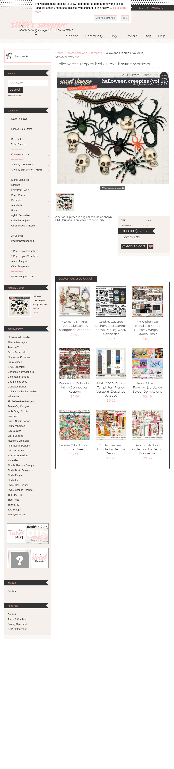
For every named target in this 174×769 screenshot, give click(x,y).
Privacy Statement (17, 624)
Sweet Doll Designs (18, 485)
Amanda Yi (13, 347)
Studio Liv (13, 480)
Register (158, 8)
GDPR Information (17, 629)
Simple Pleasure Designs (21, 465)
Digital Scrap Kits (20, 179)
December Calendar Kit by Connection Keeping (74, 387)
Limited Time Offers (21, 129)
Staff (147, 36)
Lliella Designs (15, 435)
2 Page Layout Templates (24, 256)
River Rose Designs (18, 455)
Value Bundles (19, 144)
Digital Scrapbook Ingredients (23, 391)
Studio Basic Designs (19, 470)
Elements (95, 53)
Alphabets (16, 205)
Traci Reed (13, 499)
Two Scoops (14, 509)
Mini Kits (15, 185)
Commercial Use (76, 53)
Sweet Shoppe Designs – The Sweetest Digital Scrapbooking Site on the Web (44, 26)
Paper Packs (18, 195)
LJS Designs (14, 431)
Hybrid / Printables (21, 215)
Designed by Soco (17, 381)
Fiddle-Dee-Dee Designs (21, 401)
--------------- (17, 123)
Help (161, 36)
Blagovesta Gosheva (19, 357)
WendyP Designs (17, 514)
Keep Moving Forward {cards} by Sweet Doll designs (147, 387)
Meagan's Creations (18, 440)
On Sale (12, 591)
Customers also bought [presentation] (76, 279)
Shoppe (72, 36)
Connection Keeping (18, 376)
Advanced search (14, 96)
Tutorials (130, 36)
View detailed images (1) (113, 188)
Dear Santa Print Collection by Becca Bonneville (147, 449)
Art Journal (17, 235)
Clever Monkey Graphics (21, 372)
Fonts (14, 210)
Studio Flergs (15, 475)
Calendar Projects (20, 220)
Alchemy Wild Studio (19, 337)
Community (94, 36)
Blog (113, 36)
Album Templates (20, 261)
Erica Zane (13, 396)
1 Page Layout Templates (24, 251)
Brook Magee (15, 362)
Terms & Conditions (18, 619)
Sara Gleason (15, 460)
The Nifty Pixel (15, 494)
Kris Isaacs (13, 416)
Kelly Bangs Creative (19, 411)
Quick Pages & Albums (23, 225)
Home (59, 53)
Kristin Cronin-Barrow (19, 421)
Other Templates (20, 266)
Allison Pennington (18, 342)
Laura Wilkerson (16, 426)
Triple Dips (13, 504)
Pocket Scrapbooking (22, 241)
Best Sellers (17, 139)
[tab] (76, 279)
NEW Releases (19, 118)
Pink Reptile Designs (19, 445)
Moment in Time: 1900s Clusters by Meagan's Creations (74, 326)
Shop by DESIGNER (22, 164)
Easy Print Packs (20, 190)
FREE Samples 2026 (22, 276)
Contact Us (14, 614)
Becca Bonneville (17, 352)
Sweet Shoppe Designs (20, 490)
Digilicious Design (17, 386)
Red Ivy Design (16, 450)
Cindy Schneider (16, 367)
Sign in (144, 8)
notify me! (128, 237)
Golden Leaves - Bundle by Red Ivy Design (111, 449)
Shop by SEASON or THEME (26, 169)
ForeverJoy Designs (18, 406)
